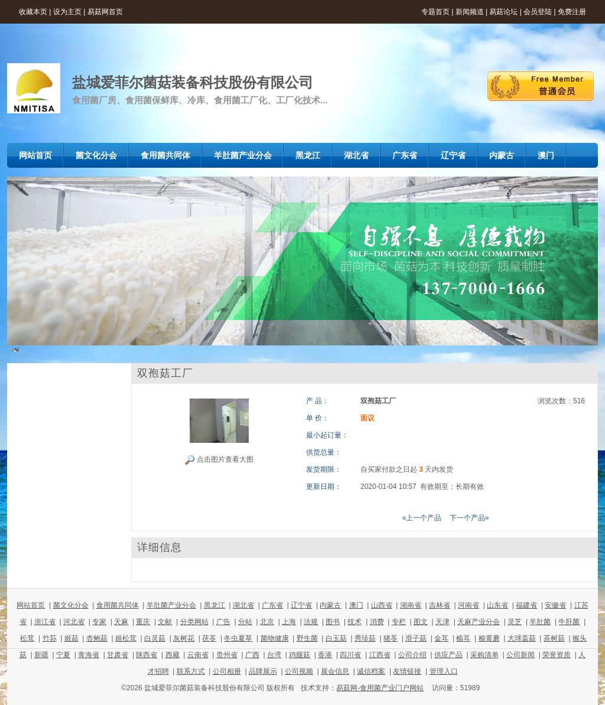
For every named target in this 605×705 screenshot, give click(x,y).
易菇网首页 (105, 12)
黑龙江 (214, 605)
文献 (165, 622)
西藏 (172, 655)
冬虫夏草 (238, 638)
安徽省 (555, 605)
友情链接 (407, 671)
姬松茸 (125, 638)
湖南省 (410, 605)
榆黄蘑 (489, 638)
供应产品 (448, 655)
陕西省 (146, 655)
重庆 (143, 622)
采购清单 (484, 655)
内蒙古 (330, 605)
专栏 (399, 622)
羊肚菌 (540, 622)
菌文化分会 (71, 605)
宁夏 (63, 655)
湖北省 (243, 605)
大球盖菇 (522, 638)
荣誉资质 (556, 655)
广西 (252, 655)
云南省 (198, 655)
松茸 (27, 638)
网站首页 (31, 605)
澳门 (356, 605)
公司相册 (227, 671)
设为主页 (67, 12)
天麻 (121, 622)
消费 (377, 622)
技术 (354, 622)
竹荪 (50, 638)
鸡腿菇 (299, 655)
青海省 (88, 655)
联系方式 (191, 671)
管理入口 (444, 671)
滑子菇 (416, 638)
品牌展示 (263, 671)
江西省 (380, 655)
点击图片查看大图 (219, 460)
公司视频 (299, 671)
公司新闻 (520, 655)
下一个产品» (469, 518)
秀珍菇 (365, 638)
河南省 (468, 605)
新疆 (41, 655)
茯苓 (209, 638)
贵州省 (227, 655)
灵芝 (515, 622)
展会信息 (335, 671)
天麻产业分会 (478, 622)
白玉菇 (336, 638)
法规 (311, 622)
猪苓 (390, 638)
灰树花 (183, 638)
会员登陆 (537, 12)
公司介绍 (412, 655)
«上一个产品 (422, 518)
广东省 (272, 605)
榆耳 (463, 638)
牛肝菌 (569, 622)
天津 (442, 622)
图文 (421, 622)
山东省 (497, 605)
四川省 (350, 655)
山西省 (381, 605)
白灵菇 (154, 638)
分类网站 (194, 622)
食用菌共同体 (117, 605)
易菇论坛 (503, 12)
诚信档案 (371, 671)
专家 (99, 622)
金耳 (441, 638)
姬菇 (71, 638)
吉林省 (439, 605)
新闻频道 (470, 12)
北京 (267, 622)
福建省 (526, 605)
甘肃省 (117, 655)
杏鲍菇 (97, 638)
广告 (223, 622)
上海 (289, 622)
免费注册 (572, 12)
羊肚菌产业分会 (171, 605)
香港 (325, 655)
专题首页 (435, 12)
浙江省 (45, 622)
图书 (333, 622)
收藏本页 (33, 12)
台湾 (274, 655)
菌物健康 (275, 638)
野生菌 (307, 638)
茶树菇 (554, 638)
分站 (245, 622)
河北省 (73, 622)
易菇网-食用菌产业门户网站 (380, 688)
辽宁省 (301, 605)
